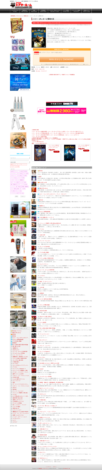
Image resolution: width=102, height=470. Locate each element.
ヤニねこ (15, 394)
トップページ (15, 11)
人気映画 (51, 74)
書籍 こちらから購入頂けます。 (40, 143)
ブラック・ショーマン (45, 345)
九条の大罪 (42, 235)
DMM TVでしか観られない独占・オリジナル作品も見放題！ (76, 139)
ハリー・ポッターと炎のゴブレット (74, 131)
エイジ (14, 420)
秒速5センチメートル (45, 417)
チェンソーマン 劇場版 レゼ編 (20, 370)
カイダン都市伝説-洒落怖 (46, 299)
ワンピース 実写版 (17, 403)
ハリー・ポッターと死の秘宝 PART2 (40, 135)
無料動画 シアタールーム (43, 468)
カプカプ (15, 422)
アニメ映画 (66, 11)
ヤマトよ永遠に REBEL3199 (46, 258)
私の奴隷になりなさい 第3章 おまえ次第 (49, 363)
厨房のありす (16, 408)
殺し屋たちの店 (43, 182)
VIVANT (42, 369)
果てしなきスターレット (46, 423)
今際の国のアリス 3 (44, 440)
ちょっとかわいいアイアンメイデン (48, 446)
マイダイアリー (16, 418)
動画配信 (72, 74)
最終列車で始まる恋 (17, 398)
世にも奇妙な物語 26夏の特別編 (47, 328)
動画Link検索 (20, 153)
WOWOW (36, 54)
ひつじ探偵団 (43, 322)
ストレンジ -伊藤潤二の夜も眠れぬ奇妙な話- (50, 223)
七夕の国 (42, 287)
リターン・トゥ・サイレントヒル (21, 375)
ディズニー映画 (76, 11)
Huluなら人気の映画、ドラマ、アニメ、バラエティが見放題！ (47, 139)
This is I (14, 387)
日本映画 (43, 11)
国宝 (40, 176)
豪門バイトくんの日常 (18, 373)
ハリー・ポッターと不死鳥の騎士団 (40, 133)
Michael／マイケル (16, 330)
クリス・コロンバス (39, 69)
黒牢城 (14, 336)
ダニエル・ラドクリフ (41, 71)
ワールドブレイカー (44, 334)
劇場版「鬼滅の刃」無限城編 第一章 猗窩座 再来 (51, 382)
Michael (41, 199)
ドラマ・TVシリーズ (55, 11)
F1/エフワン (43, 452)
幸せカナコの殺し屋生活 (46, 316)
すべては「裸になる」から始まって (48, 405)
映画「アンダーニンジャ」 (46, 281)
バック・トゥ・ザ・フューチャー (21, 413)
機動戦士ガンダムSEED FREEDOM (21, 411)
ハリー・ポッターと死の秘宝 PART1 (75, 133)
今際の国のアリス (44, 429)
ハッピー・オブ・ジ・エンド (20, 416)
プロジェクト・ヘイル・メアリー (48, 411)
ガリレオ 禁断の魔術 (45, 304)
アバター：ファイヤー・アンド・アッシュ (23, 372)
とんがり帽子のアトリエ (19, 379)
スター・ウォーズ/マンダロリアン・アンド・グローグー (52, 194)
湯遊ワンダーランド (17, 399)
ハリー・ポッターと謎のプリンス (57, 133)
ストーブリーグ (16, 380)
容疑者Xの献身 (43, 434)
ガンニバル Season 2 (45, 351)
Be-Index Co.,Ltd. (66, 468)
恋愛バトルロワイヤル (18, 415)
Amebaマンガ (35, 140)
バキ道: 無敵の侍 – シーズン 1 (46, 217)
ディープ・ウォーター (45, 240)
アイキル (42, 229)
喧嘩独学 (42, 293)
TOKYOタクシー (44, 458)
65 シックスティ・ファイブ (19, 404)
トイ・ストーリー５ (17, 355)
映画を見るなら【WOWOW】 (61, 59)
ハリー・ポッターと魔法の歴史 (39, 136)
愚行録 (40, 170)
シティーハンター (17, 410)
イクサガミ (42, 275)
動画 (55, 74)
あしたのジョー (43, 339)
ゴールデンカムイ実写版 (46, 376)
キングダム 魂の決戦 (18, 360)
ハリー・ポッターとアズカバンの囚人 (56, 131)
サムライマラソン (44, 264)
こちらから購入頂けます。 (38, 141)
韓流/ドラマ (86, 11)
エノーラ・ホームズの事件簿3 (47, 269)
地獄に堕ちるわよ (43, 188)
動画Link (24, 11)
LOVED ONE (16, 377)
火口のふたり (43, 394)
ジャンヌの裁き (16, 406)
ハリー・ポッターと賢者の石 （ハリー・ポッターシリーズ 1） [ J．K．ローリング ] (54, 146)
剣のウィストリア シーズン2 (46, 388)
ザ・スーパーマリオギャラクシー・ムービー (23, 384)
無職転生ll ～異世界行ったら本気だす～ (22, 356)
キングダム (42, 357)
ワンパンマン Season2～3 (19, 368)
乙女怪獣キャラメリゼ (18, 401)
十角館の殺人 (43, 399)
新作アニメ (59, 74)
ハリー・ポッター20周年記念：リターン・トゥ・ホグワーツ (64, 135)
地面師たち (42, 205)
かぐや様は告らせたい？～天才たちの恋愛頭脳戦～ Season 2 (27, 396)
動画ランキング (66, 74)
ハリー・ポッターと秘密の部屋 (39, 131)
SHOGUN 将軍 (43, 310)
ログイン (55, 466)
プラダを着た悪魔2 (44, 252)
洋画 (34, 11)
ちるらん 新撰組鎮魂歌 (44, 211)
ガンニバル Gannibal (45, 246)
